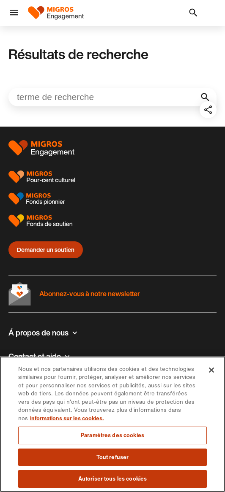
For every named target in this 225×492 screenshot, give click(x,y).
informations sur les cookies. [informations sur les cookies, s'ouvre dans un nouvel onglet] (67, 418)
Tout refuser (112, 457)
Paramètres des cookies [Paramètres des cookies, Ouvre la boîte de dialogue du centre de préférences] (112, 435)
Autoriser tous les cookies (112, 479)
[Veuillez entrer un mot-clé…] (112, 97)
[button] (14, 13)
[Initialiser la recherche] (205, 97)
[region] (112, 424)
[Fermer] (211, 370)
